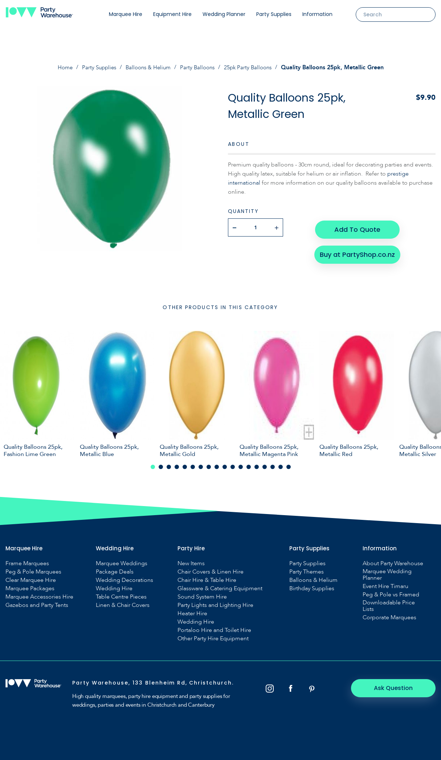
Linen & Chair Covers (123, 601)
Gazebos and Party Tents (36, 601)
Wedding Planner (224, 14)
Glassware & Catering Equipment (219, 585)
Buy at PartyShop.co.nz (357, 250)
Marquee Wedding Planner (387, 571)
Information (317, 14)
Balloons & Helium (147, 67)
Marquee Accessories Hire (39, 593)
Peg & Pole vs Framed (391, 591)
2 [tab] (161, 463)
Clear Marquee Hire (30, 576)
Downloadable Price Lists (389, 602)
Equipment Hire (172, 14)
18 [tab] (288, 463)
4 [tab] (177, 463)
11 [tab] (232, 463)
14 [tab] (256, 463)
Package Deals (115, 568)
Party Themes (306, 568)
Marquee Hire (125, 14)
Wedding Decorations (124, 576)
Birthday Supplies (311, 585)
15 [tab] (264, 463)
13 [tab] (248, 463)
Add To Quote (357, 226)
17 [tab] (280, 463)
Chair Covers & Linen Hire (210, 568)
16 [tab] (272, 463)
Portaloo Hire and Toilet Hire (214, 626)
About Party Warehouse (393, 559)
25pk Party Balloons (252, 67)
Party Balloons (199, 67)
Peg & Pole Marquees (33, 568)
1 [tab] (153, 463)
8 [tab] (209, 463)
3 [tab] (169, 463)
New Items (191, 559)
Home (60, 67)
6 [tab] (193, 463)
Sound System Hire (202, 593)
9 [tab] (217, 463)
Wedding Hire (114, 585)
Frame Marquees (27, 559)
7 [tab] (201, 463)
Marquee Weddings (121, 559)
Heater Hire (192, 610)
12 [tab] (240, 463)
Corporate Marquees (389, 614)
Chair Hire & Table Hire (206, 576)
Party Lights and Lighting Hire (215, 601)
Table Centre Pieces (121, 593)
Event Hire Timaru (385, 582)
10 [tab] (224, 463)
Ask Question (395, 684)
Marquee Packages (29, 585)
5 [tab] (185, 463)
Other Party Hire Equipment (213, 635)
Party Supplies (273, 14)
